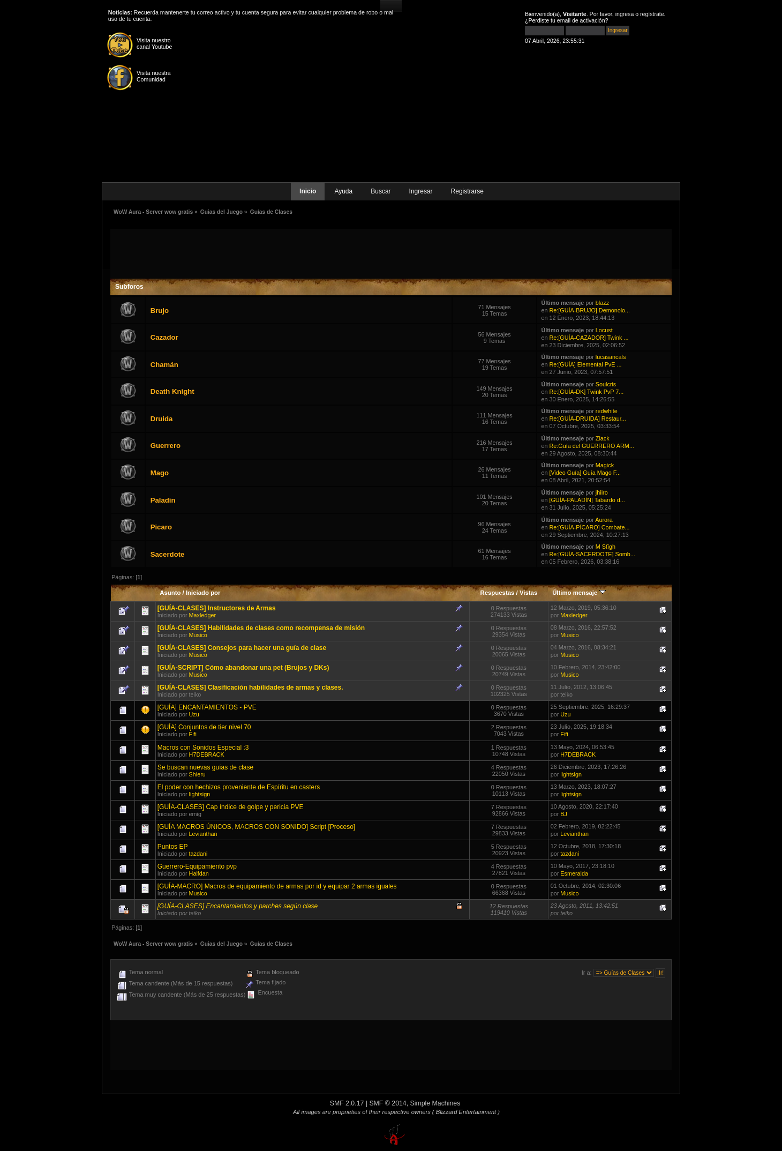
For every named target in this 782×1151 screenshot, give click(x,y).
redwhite (607, 411)
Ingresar (421, 191)
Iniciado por (203, 592)
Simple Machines (435, 1103)
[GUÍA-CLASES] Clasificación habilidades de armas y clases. (250, 687)
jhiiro (602, 492)
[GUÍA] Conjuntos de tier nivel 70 (204, 727)
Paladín (163, 500)
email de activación (581, 20)
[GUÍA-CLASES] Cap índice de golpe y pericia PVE (230, 807)
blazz (602, 303)
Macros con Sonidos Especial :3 (203, 747)
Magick (605, 465)
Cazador (164, 337)
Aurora (603, 520)
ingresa (624, 14)
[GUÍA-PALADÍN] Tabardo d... (587, 500)
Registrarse (467, 191)
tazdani (198, 853)
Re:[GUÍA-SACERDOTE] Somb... (592, 554)
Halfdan (199, 873)
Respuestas (497, 592)
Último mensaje (578, 592)
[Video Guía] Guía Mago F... (585, 472)
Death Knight (172, 391)
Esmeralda (574, 873)
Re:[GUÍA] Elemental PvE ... (585, 364)
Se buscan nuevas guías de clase (205, 767)
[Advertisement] (391, 253)
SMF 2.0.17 (347, 1103)
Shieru (197, 774)
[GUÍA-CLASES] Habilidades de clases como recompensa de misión (261, 628)
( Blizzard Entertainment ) (466, 1112)
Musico (198, 635)
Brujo (160, 311)
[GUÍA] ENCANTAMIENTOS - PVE (207, 707)
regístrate (652, 14)
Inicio (307, 191)
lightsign (571, 774)
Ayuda (343, 191)
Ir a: (587, 972)
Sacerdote (168, 554)
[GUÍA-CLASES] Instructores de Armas (216, 608)
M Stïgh (605, 546)
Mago (160, 473)
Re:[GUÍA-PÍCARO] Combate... (589, 527)
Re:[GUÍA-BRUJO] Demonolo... (589, 310)
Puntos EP (172, 846)
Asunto (170, 592)
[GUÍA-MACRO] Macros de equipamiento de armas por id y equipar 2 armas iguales (277, 886)
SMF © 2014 (387, 1103)
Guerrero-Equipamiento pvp (197, 866)
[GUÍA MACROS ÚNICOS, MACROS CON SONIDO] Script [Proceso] (256, 827)
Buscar (380, 191)
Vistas (528, 592)
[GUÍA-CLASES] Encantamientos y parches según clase (237, 906)
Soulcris (606, 384)
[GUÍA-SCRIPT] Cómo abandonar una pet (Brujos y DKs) (243, 667)
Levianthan (203, 834)
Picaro (161, 527)
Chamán (164, 365)
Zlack (603, 438)
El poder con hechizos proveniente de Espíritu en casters (238, 787)
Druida (162, 419)
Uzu (194, 714)
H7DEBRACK (206, 754)
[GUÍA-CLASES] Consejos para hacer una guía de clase (241, 648)
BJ (563, 814)
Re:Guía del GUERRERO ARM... (591, 446)
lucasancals (611, 357)
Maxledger (202, 615)
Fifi (193, 734)
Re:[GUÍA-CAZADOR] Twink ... (588, 337)
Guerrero (166, 446)
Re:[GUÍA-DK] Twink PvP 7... (586, 391)
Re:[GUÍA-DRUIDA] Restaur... (587, 418)
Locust (604, 330)
